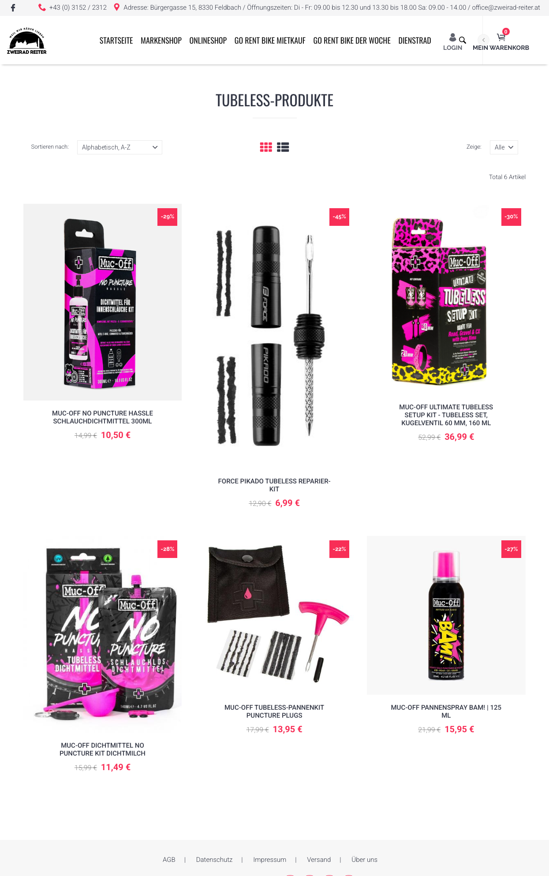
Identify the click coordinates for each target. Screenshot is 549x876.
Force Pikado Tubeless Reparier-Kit (274, 485)
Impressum (269, 860)
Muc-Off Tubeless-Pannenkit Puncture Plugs (274, 711)
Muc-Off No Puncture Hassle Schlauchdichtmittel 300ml (102, 417)
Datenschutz (214, 860)
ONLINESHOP (218, 89)
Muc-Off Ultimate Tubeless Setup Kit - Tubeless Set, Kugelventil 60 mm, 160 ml (446, 415)
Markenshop (171, 89)
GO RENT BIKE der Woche (361, 89)
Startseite (126, 89)
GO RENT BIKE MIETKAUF (279, 89)
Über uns (364, 860)
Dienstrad (424, 89)
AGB (169, 860)
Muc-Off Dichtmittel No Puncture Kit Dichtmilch (103, 749)
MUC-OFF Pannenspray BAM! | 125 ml (446, 711)
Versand (319, 860)
